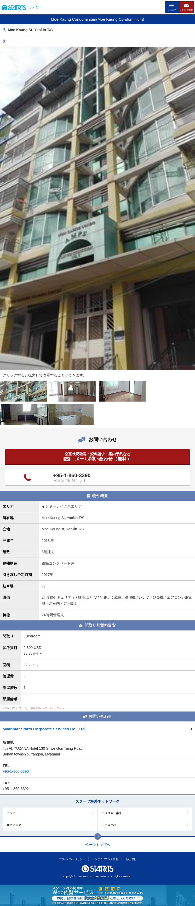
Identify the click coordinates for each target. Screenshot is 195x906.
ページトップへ (97, 845)
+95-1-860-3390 (72, 475)
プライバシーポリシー (72, 859)
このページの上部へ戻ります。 (97, 836)
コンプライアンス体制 (105, 859)
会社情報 (130, 859)
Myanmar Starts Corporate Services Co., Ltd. (44, 729)
